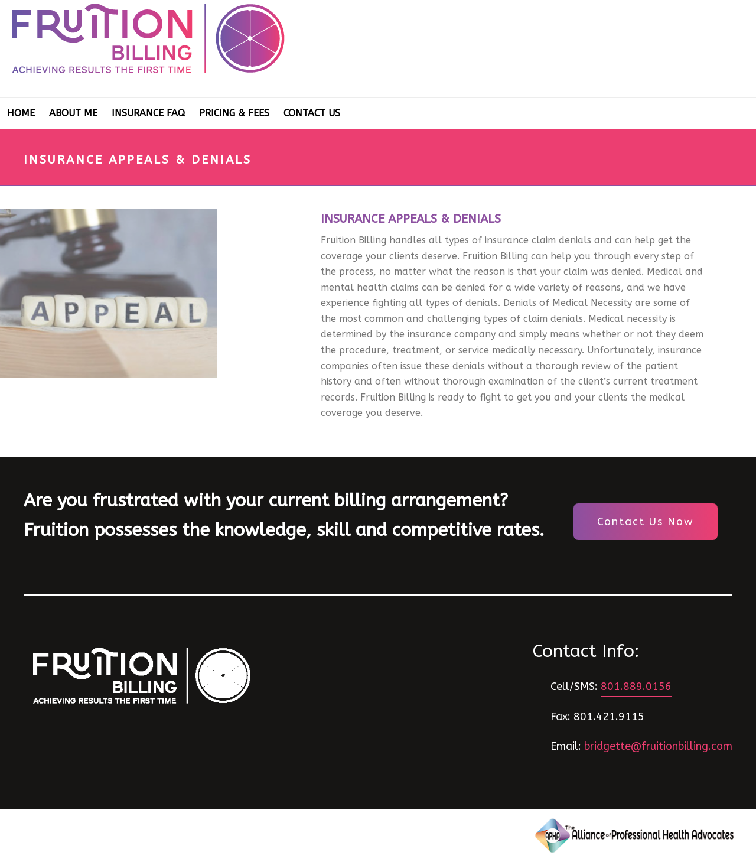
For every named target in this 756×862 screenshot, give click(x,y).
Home (21, 113)
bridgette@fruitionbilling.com (658, 746)
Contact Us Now (645, 521)
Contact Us (312, 113)
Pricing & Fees (234, 113)
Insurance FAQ (148, 113)
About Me (73, 113)
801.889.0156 (636, 686)
